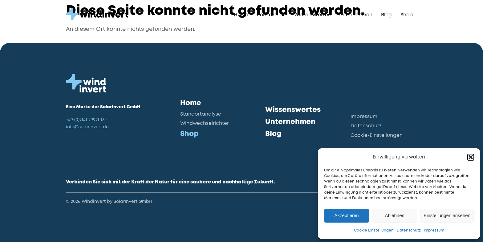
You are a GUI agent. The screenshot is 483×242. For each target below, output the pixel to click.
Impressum (434, 230)
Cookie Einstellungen (374, 230)
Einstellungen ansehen (447, 215)
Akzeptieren (346, 215)
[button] (471, 157)
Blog (386, 15)
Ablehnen (394, 215)
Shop (406, 15)
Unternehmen (355, 15)
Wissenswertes (312, 15)
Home (241, 15)
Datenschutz (409, 230)
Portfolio (271, 15)
